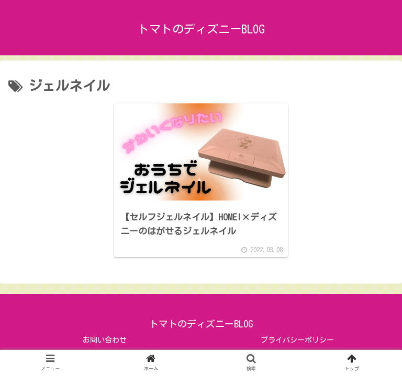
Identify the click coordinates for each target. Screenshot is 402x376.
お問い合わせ (105, 340)
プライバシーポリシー (297, 340)
